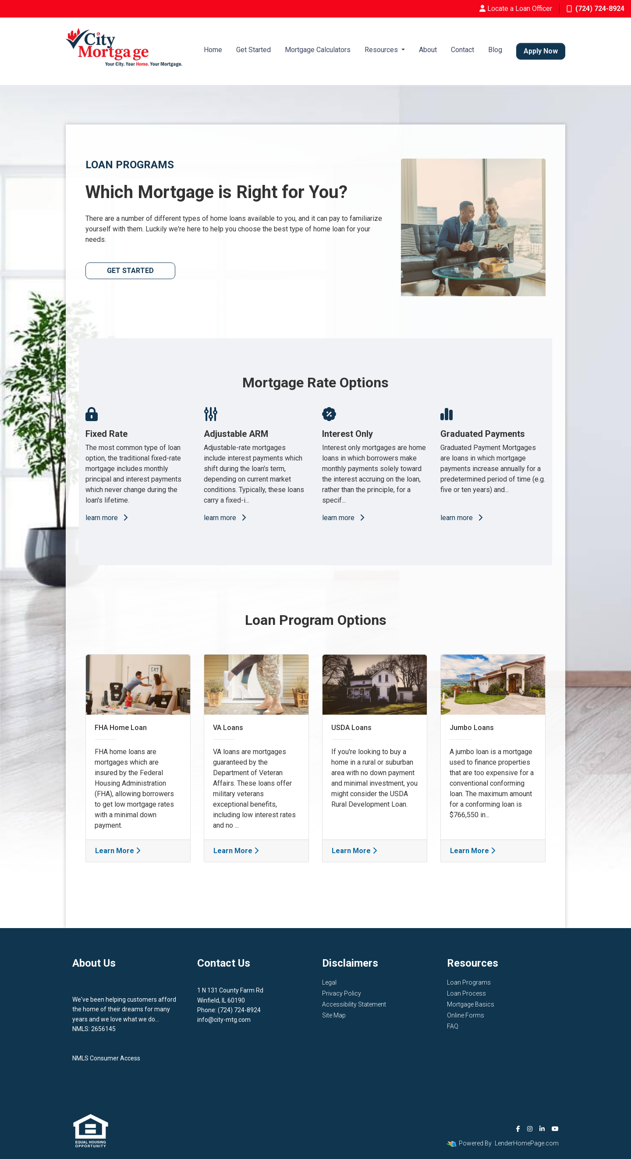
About (428, 50)
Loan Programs (469, 982)
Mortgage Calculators (318, 50)
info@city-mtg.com (224, 1019)
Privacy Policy (341, 993)
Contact (462, 50)
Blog (495, 50)
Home (213, 50)
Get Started (253, 50)
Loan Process (466, 993)
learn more (106, 518)
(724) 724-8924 (595, 8)
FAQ (452, 1026)
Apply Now (541, 51)
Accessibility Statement (354, 1004)
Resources (382, 50)
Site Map (334, 1015)
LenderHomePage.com (527, 1143)
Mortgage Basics (470, 1004)
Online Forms (465, 1015)
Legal (329, 982)
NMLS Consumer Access (106, 1058)
